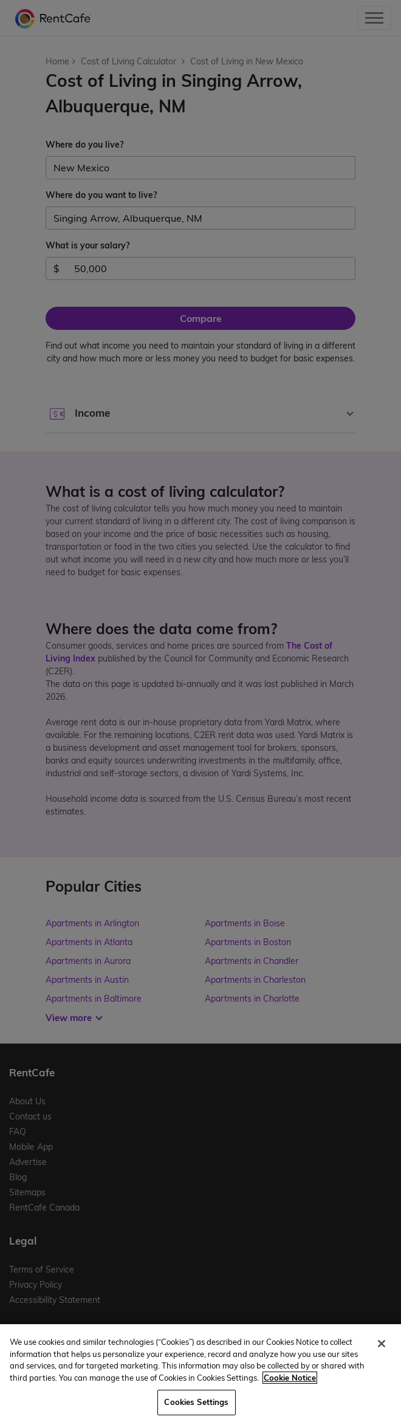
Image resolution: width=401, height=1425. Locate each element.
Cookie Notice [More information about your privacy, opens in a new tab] (290, 1377)
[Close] (381, 1343)
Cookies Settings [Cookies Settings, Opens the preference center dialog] (196, 1402)
